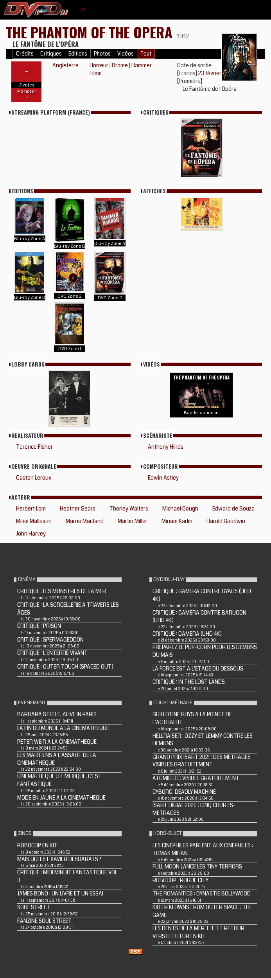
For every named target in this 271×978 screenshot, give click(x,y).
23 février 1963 (216, 73)
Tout (145, 54)
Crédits (25, 54)
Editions (77, 54)
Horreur (99, 65)
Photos (102, 54)
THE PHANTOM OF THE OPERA (91, 32)
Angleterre (65, 65)
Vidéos (125, 54)
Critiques (51, 54)
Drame (120, 65)
